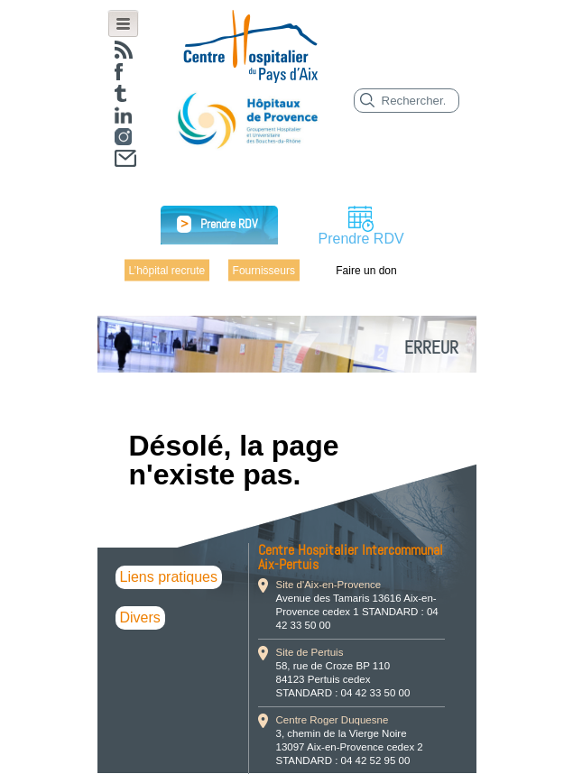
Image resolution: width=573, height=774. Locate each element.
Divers (140, 617)
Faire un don (366, 269)
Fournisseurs (264, 269)
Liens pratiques (169, 577)
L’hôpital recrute (167, 269)
